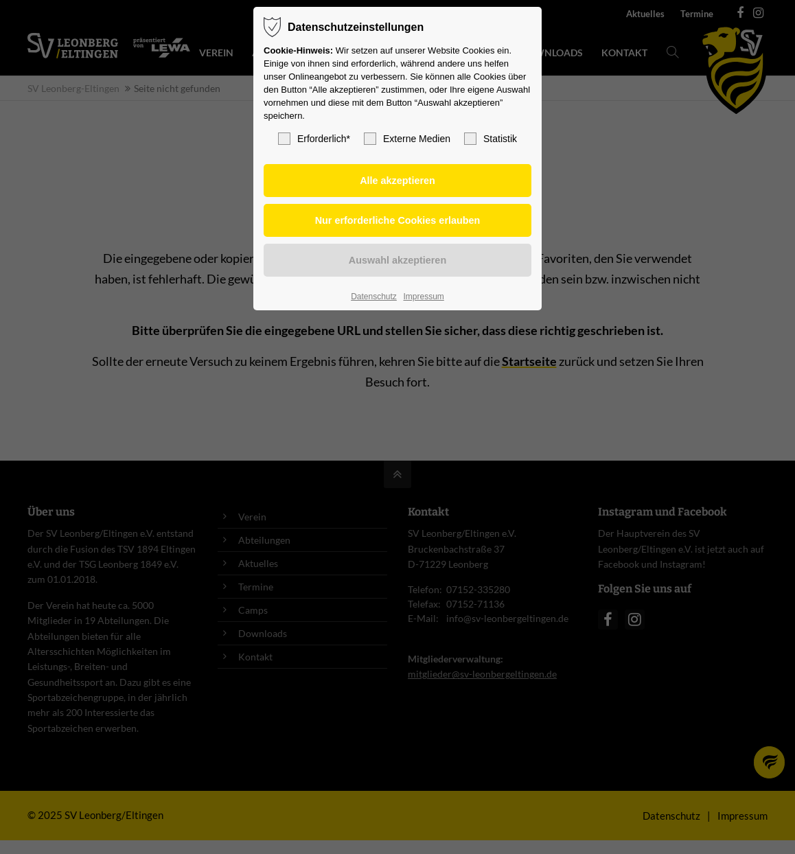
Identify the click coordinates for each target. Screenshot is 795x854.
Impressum (423, 296)
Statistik (490, 138)
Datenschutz (374, 296)
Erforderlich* (314, 138)
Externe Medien (407, 138)
